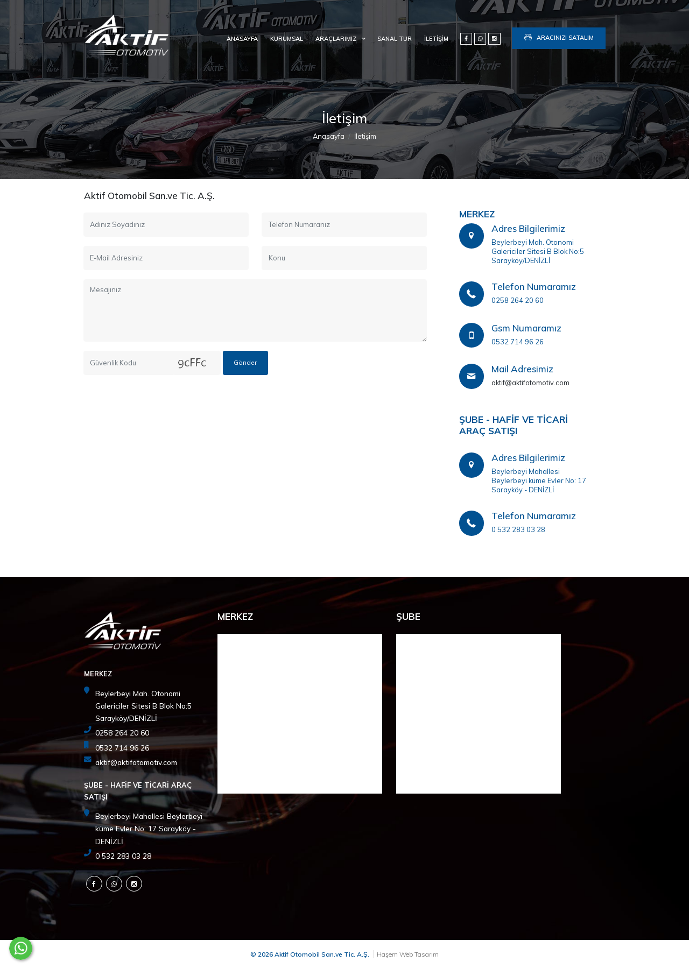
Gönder (245, 362)
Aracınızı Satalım (558, 36)
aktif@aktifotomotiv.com (530, 382)
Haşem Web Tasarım (408, 954)
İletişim (436, 39)
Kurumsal (286, 39)
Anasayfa (242, 39)
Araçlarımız (336, 39)
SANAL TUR (394, 39)
